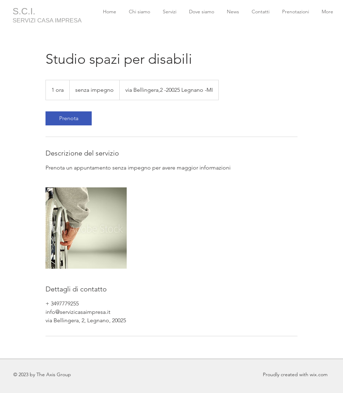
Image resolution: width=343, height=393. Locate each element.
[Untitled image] (86, 228)
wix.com (319, 374)
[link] (69, 118)
